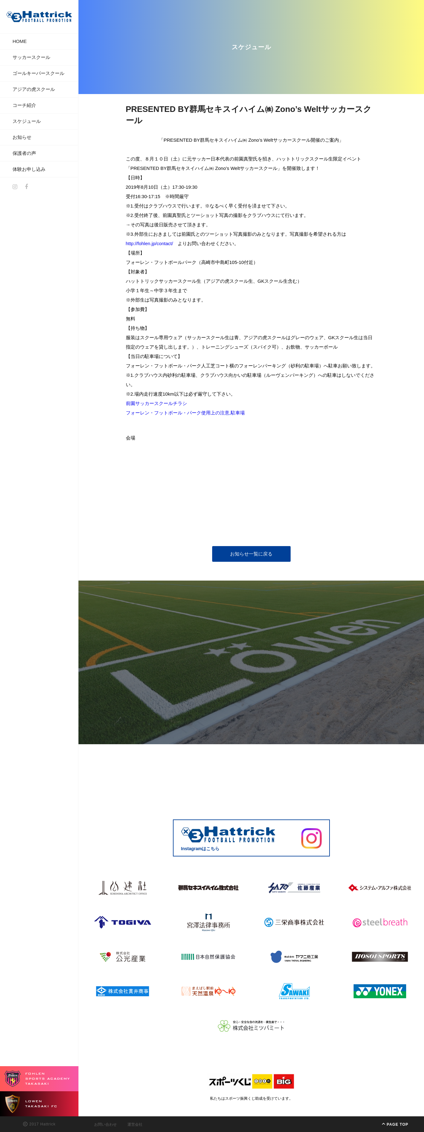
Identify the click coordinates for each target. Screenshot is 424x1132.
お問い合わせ (105, 1124)
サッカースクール (31, 57)
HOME (20, 41)
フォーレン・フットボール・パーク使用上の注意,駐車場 (185, 412)
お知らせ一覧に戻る (251, 553)
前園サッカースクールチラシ (156, 403)
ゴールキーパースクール (38, 73)
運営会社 (134, 1124)
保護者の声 (24, 153)
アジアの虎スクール (34, 89)
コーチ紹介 (24, 105)
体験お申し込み (29, 169)
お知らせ (22, 137)
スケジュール (27, 121)
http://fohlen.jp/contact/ (149, 243)
